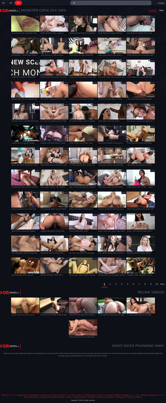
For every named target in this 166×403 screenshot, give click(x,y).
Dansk (100, 395)
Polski (26, 397)
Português (120, 397)
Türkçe (69, 397)
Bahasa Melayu (80, 397)
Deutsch (100, 397)
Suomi (93, 395)
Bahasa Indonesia (149, 395)
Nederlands (22, 395)
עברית (160, 395)
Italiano (139, 397)
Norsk (62, 395)
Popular (152, 10)
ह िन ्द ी (11, 395)
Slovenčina (45, 395)
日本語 (86, 395)
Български (109, 397)
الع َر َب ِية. (135, 395)
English (91, 397)
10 (156, 284)
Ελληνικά (109, 395)
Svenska (43, 397)
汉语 (3, 395)
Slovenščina (34, 395)
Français (130, 397)
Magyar (126, 395)
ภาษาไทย (71, 395)
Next (162, 284)
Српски (55, 395)
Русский (52, 397)
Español (61, 397)
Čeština (117, 395)
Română (34, 397)
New (161, 10)
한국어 (79, 395)
